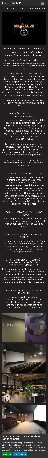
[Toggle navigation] (42, 3)
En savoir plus (20, 454)
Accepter (7, 454)
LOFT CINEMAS (12, 3)
